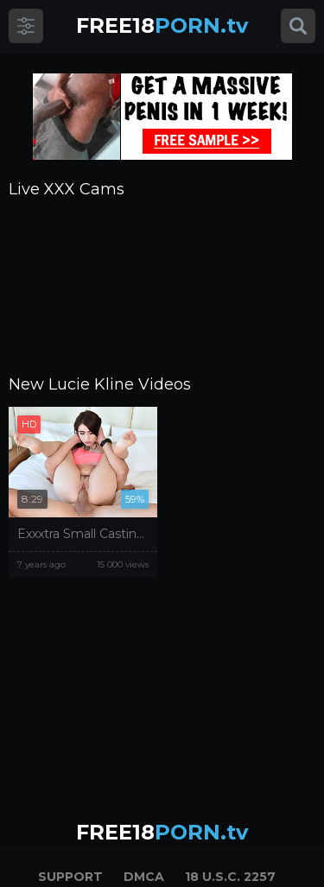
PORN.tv (162, 25)
